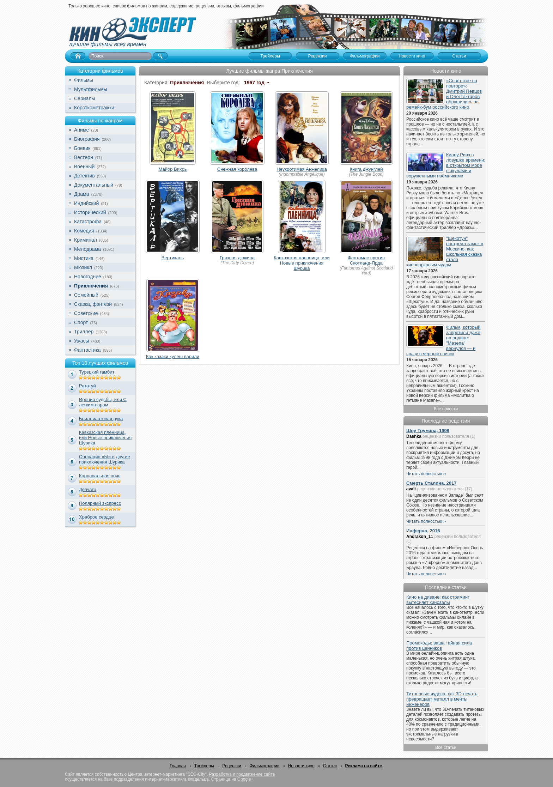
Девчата (87, 489)
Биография (86, 139)
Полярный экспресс (100, 503)
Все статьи (445, 747)
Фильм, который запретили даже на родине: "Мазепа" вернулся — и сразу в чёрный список (443, 340)
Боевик (82, 148)
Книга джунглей (366, 169)
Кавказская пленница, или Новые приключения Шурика (105, 438)
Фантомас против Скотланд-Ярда (366, 260)
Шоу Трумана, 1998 (427, 430)
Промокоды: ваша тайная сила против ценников (439, 645)
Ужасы (81, 341)
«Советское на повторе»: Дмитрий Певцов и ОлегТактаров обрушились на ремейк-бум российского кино (444, 94)
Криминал (85, 240)
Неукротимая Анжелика (301, 169)
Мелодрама (87, 249)
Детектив (84, 175)
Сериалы (84, 98)
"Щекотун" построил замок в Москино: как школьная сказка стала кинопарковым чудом (444, 251)
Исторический (90, 212)
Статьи (330, 765)
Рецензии (232, 765)
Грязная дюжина (237, 257)
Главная (178, 765)
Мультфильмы (90, 89)
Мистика (83, 258)
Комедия (84, 231)
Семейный (86, 295)
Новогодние (87, 276)
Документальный (93, 185)
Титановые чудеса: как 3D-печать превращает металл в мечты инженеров (442, 699)
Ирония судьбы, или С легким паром (103, 402)
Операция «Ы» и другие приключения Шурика (104, 459)
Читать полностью (424, 473)
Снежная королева (237, 169)
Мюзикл (83, 267)
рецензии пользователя (446, 436)
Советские (86, 313)
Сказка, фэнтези (93, 304)
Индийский (86, 203)
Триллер (83, 331)
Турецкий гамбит (96, 372)
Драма (81, 194)
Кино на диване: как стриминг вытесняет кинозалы (437, 599)
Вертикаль (173, 257)
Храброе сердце (96, 517)
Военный (84, 166)
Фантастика (87, 350)
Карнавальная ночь (100, 475)
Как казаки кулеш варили (172, 356)
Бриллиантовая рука (101, 418)
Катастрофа (88, 221)
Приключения (91, 286)
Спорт (81, 322)
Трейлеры (204, 765)
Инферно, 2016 (423, 530)
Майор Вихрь (173, 169)
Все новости (446, 408)
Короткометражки (94, 107)
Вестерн (83, 157)
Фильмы (83, 80)
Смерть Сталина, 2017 (431, 483)
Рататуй (87, 385)
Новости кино (301, 765)
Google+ (245, 779)
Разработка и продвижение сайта (242, 774)
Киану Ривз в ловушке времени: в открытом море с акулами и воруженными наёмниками (445, 165)
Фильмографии (265, 765)
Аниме (81, 130)
